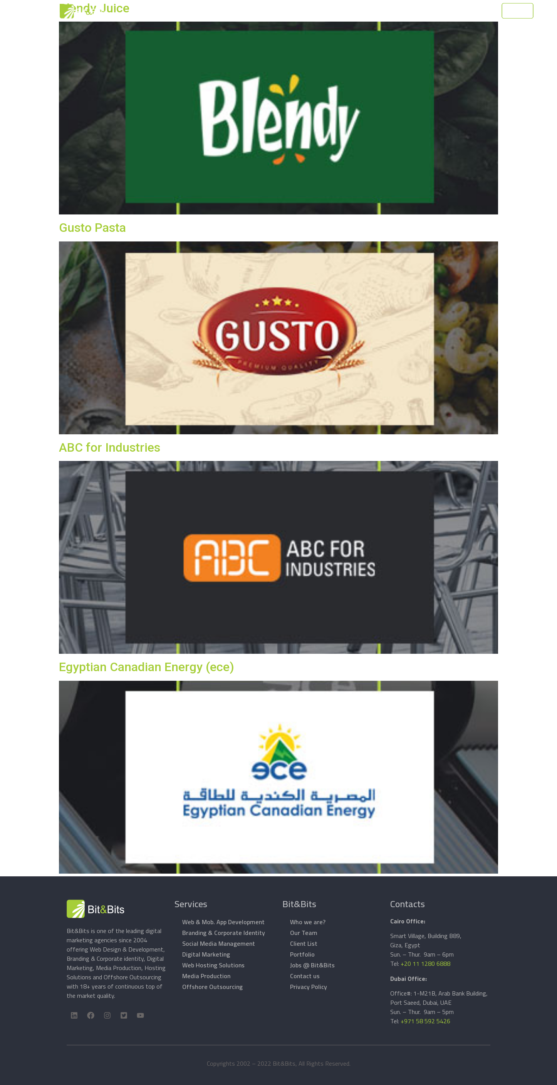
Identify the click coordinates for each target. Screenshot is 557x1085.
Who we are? (307, 921)
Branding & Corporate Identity (223, 932)
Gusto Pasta (92, 227)
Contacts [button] (413, 10)
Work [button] (379, 10)
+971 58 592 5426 (425, 1021)
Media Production (206, 975)
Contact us (305, 975)
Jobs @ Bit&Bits (312, 965)
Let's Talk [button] (491, 11)
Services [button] (281, 10)
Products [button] (319, 10)
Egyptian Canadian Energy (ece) (146, 667)
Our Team (303, 932)
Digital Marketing (206, 954)
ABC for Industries (109, 447)
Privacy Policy (308, 986)
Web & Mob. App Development (223, 921)
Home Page (199, 10)
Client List (303, 943)
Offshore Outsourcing (212, 986)
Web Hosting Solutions (213, 965)
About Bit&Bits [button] (238, 10)
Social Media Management (218, 943)
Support (355, 10)
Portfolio (302, 954)
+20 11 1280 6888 (425, 963)
